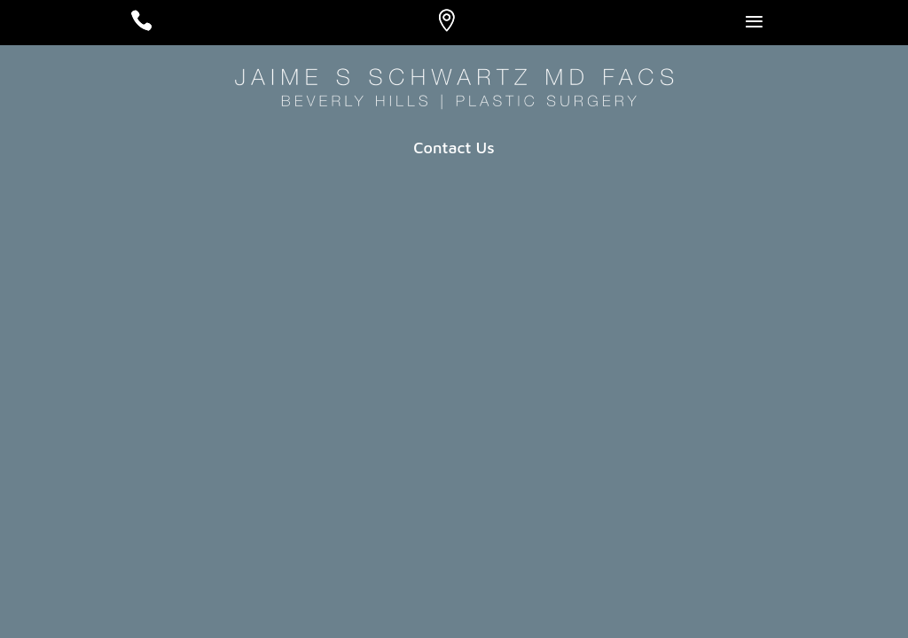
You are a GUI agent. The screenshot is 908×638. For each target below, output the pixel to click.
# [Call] (158, 26)
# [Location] (463, 26)
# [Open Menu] (773, 29)
